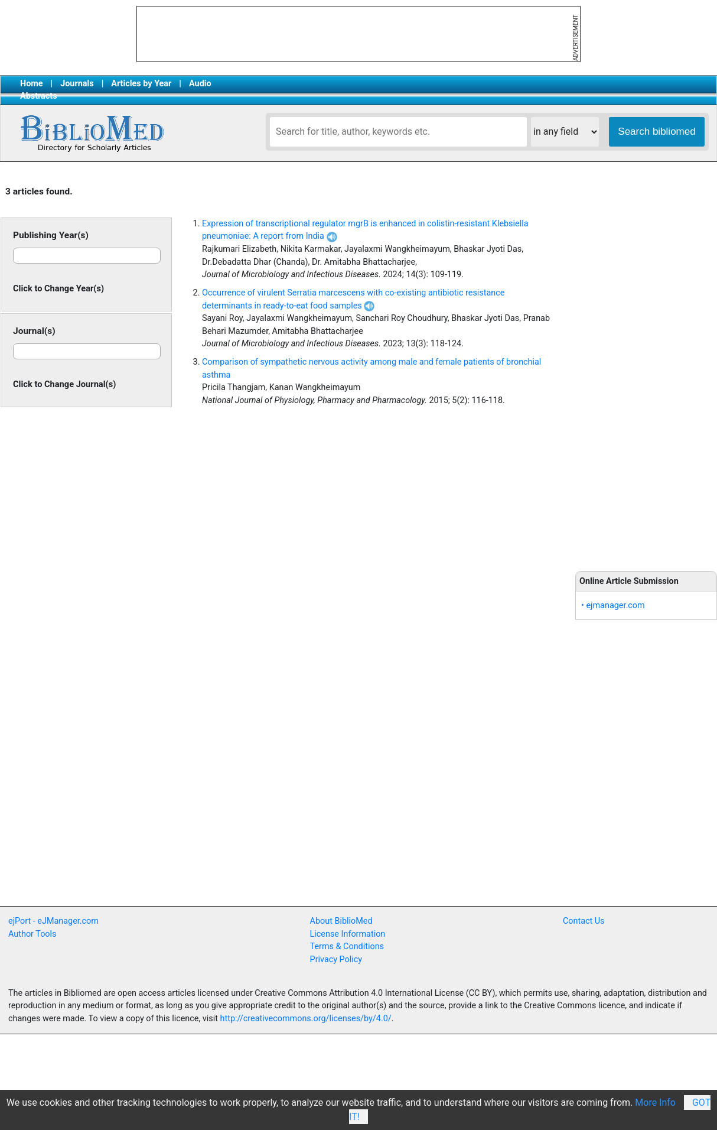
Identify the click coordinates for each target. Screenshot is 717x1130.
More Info (655, 1102)
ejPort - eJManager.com (53, 921)
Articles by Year (141, 84)
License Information (348, 934)
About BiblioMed (341, 921)
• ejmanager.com (613, 605)
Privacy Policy (336, 959)
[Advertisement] (646, 367)
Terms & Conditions (347, 946)
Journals (76, 84)
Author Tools (32, 934)
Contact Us (584, 921)
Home (31, 84)
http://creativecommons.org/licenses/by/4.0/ (306, 1019)
